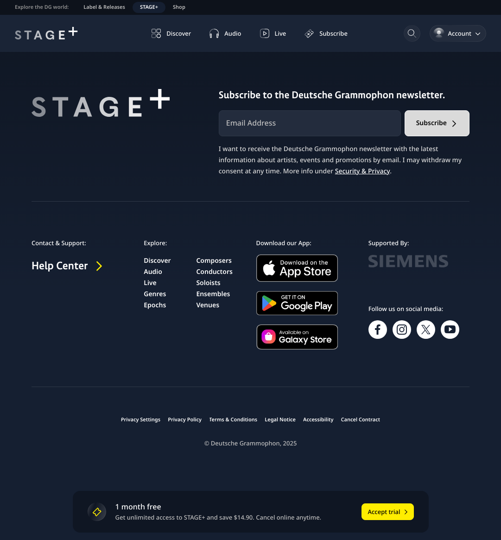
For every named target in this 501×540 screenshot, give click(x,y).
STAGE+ (149, 7)
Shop (179, 7)
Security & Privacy (362, 171)
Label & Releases (104, 7)
